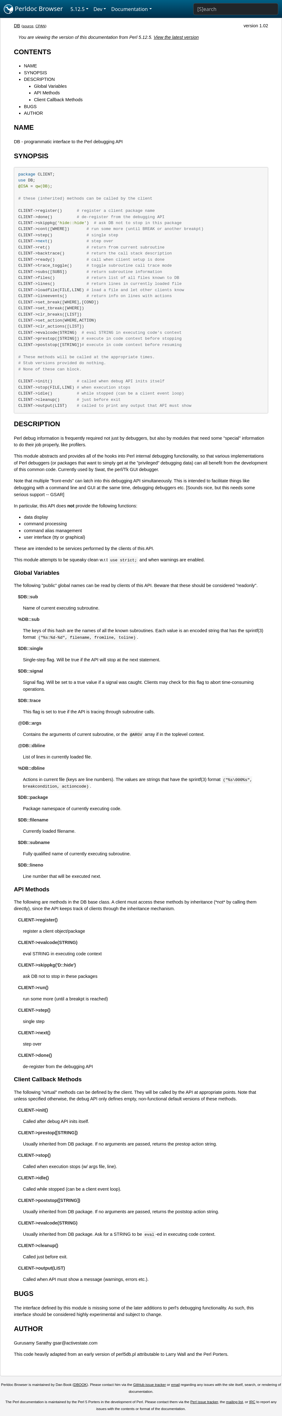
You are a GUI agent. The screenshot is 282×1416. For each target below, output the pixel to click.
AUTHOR (33, 113)
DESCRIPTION (39, 79)
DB (17, 25)
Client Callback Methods (58, 99)
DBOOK (80, 1385)
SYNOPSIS (35, 72)
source (28, 26)
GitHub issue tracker (149, 1385)
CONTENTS (32, 52)
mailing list (234, 1402)
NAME (30, 65)
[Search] (235, 9)
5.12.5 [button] (78, 9)
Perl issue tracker (204, 1402)
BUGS (30, 106)
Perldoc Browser (33, 9)
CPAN (40, 26)
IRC (252, 1402)
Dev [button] (98, 9)
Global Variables (50, 86)
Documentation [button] (129, 9)
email (175, 1385)
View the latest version (176, 37)
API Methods (47, 92)
